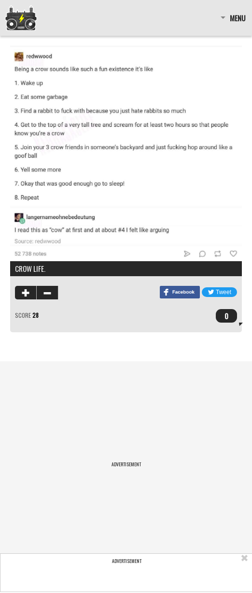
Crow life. (30, 268)
